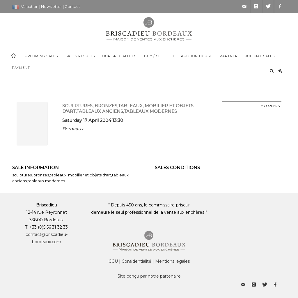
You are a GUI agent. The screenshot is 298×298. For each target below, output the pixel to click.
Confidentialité (136, 261)
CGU (113, 261)
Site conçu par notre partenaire (149, 276)
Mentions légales (172, 261)
